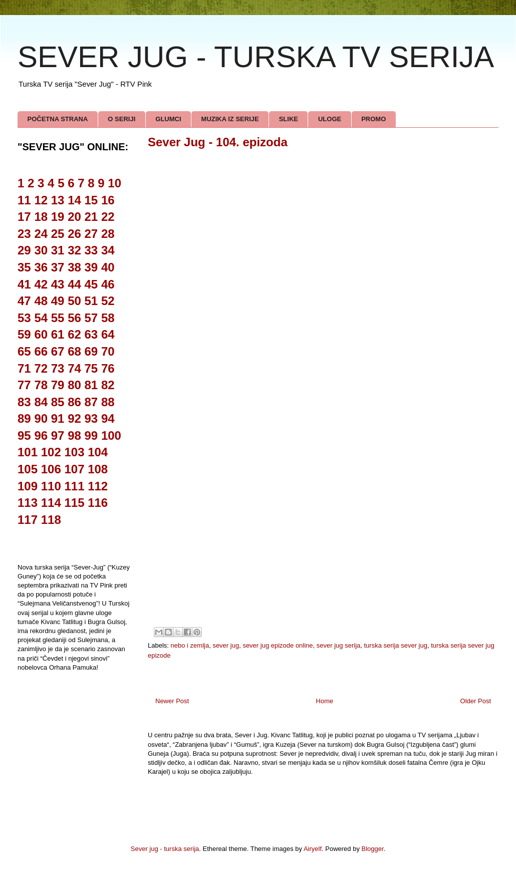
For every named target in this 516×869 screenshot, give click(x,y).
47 (24, 301)
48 (41, 301)
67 (58, 351)
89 (24, 418)
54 (41, 318)
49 (58, 301)
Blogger (373, 848)
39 (91, 267)
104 (98, 452)
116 (98, 502)
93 (91, 418)
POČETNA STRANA (58, 119)
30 (41, 250)
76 (108, 368)
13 (58, 200)
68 (74, 351)
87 (91, 402)
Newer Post (172, 701)
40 (108, 267)
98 (74, 435)
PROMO (373, 119)
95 (24, 435)
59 (24, 334)
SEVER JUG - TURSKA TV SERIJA (256, 57)
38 (74, 267)
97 (58, 435)
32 (74, 250)
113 (28, 502)
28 (108, 233)
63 (91, 334)
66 (41, 351)
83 (24, 402)
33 (91, 250)
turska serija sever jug (395, 645)
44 (74, 284)
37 (58, 267)
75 (91, 368)
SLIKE (288, 119)
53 (24, 318)
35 (24, 267)
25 (58, 233)
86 (74, 402)
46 (108, 284)
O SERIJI (121, 119)
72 (41, 368)
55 (58, 318)
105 (28, 469)
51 (91, 301)
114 (51, 502)
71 (24, 368)
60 (41, 334)
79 (58, 385)
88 (108, 402)
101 (28, 452)
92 (74, 418)
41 (24, 284)
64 (108, 334)
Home (325, 701)
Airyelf (313, 848)
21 (91, 216)
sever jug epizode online (277, 645)
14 (74, 200)
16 (108, 200)
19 (58, 216)
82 (108, 385)
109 (28, 486)
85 (58, 402)
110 (51, 486)
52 (108, 301)
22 (108, 216)
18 (41, 216)
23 (24, 233)
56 (74, 318)
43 (58, 284)
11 (24, 200)
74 (74, 368)
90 (41, 418)
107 (74, 469)
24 (41, 233)
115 (74, 502)
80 (74, 385)
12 (41, 200)
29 (24, 250)
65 (24, 351)
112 (98, 486)
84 (41, 402)
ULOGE (329, 119)
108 (98, 469)
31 (58, 250)
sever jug (225, 645)
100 (111, 435)
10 (114, 183)
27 (91, 233)
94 (108, 418)
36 (41, 267)
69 (91, 351)
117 (28, 519)
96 (41, 435)
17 (24, 216)
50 (74, 301)
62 (74, 334)
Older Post (475, 701)
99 (91, 435)
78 (41, 385)
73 (58, 368)
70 (108, 351)
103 (74, 452)
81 (91, 385)
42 (41, 284)
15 (91, 200)
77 (24, 385)
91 (58, 418)
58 (108, 318)
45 (91, 284)
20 (74, 216)
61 (58, 334)
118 (51, 519)
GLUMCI (168, 119)
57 (91, 318)
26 (74, 233)
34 (108, 250)
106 (51, 469)
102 (51, 452)
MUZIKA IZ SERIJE (230, 119)
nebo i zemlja (190, 645)
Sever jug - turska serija (165, 848)
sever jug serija (338, 645)
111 (74, 486)
